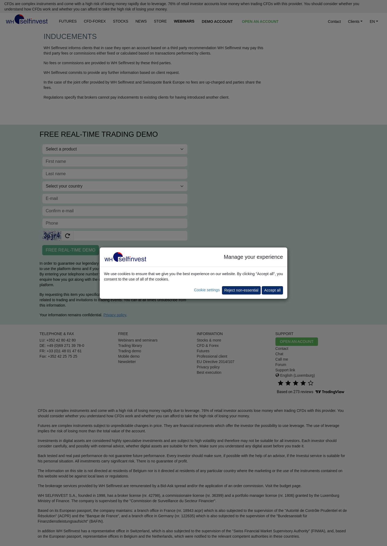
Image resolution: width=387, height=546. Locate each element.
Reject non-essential (241, 290)
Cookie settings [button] (207, 290)
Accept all (272, 290)
